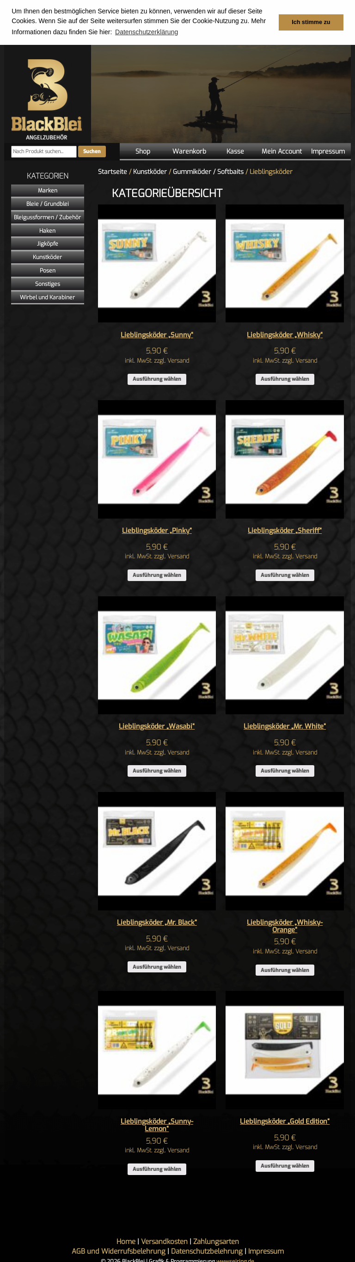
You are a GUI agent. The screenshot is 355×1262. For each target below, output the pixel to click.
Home (125, 1241)
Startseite (112, 171)
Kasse (235, 151)
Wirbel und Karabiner (47, 297)
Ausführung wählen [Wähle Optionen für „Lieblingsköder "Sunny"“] (157, 379)
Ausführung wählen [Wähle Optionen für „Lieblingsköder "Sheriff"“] (285, 574)
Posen (47, 270)
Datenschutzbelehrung (207, 1251)
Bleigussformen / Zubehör (47, 217)
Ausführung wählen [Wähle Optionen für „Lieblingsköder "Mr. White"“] (285, 770)
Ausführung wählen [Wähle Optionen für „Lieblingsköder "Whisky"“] (285, 379)
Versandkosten (164, 1241)
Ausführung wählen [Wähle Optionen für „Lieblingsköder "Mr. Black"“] (157, 966)
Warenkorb (189, 151)
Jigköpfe (47, 243)
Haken (47, 230)
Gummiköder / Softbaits (208, 171)
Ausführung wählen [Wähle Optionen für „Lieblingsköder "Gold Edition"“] (285, 1165)
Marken (47, 190)
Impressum (328, 151)
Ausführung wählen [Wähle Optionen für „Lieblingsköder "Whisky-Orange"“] (285, 969)
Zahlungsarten (216, 1241)
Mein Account (282, 151)
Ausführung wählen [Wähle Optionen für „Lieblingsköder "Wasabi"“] (157, 770)
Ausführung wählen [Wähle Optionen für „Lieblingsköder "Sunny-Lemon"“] (157, 1168)
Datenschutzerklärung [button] (146, 32)
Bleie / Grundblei (47, 203)
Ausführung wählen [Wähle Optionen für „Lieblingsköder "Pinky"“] (157, 574)
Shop (142, 151)
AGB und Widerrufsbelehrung (118, 1251)
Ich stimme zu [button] (311, 22)
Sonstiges (47, 283)
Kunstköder (47, 256)
